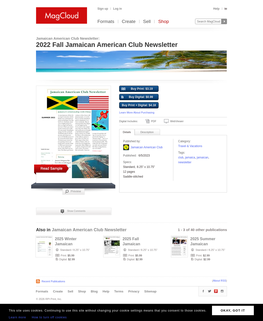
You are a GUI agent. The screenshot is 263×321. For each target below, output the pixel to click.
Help (216, 8)
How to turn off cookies (49, 317)
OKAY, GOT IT (233, 310)
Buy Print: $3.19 (137, 89)
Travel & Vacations (190, 146)
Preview (73, 192)
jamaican (202, 157)
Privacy (133, 291)
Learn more (17, 317)
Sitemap (150, 291)
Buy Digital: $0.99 (137, 97)
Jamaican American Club (147, 147)
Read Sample (52, 168)
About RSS (219, 280)
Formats (105, 21)
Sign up (102, 8)
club (180, 157)
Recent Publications (53, 281)
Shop (163, 21)
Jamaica (190, 157)
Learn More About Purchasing (136, 112)
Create (129, 21)
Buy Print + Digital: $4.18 (139, 105)
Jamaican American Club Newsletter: (68, 38)
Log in (117, 8)
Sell (147, 21)
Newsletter (184, 162)
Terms (118, 291)
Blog (94, 291)
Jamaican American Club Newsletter (89, 229)
